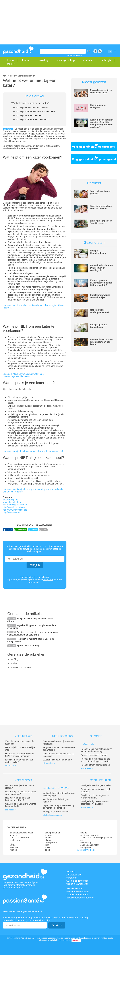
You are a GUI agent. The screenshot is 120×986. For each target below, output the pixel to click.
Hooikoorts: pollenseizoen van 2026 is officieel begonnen (19, 754)
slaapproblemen (52, 832)
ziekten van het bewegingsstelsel (96, 837)
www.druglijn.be (10, 499)
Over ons (70, 871)
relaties (13, 850)
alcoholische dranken (20, 667)
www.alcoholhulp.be (12, 502)
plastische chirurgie (89, 835)
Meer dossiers (62, 736)
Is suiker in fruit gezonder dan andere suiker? (19, 760)
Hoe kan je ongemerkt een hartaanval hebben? (17, 798)
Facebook (95, 51)
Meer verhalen (100, 780)
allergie (106, 60)
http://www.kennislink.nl (14, 507)
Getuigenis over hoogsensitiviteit (96, 785)
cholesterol (15, 840)
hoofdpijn (14, 659)
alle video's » (10, 810)
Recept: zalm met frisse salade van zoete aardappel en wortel (95, 760)
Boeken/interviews (56, 788)
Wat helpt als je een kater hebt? (30, 115)
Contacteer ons (73, 874)
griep (47, 850)
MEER (11, 64)
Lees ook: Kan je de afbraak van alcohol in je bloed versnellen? (33, 451)
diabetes (88, 60)
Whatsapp (21, 530)
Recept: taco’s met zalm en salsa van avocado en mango (96, 750)
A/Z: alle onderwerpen (77, 880)
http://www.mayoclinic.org (15, 510)
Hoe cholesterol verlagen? (98, 106)
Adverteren (71, 877)
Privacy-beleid (48, 580)
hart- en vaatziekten (19, 837)
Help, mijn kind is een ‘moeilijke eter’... (101, 222)
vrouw (48, 837)
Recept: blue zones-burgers (94, 755)
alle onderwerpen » (86, 850)
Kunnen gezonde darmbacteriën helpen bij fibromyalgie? (101, 282)
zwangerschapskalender (21, 832)
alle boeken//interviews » (53, 815)
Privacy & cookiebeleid (77, 891)
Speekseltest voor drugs (28, 645)
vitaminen (14, 847)
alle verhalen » (87, 807)
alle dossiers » (49, 763)
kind (47, 845)
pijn (11, 842)
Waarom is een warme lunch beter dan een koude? (101, 342)
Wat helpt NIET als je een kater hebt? (32, 119)
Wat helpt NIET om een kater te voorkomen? (35, 111)
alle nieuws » (10, 766)
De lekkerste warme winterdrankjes (100, 296)
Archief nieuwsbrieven (77, 884)
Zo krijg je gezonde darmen (56, 811)
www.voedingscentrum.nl (15, 504)
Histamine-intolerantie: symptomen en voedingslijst (101, 268)
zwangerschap (66, 60)
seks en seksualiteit (89, 845)
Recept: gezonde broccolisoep (98, 325)
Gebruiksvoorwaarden (77, 894)
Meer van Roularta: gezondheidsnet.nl (22, 911)
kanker (26, 60)
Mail (44, 530)
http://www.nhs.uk (11, 512)
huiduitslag (85, 842)
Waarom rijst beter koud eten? (57, 759)
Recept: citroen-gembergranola (95, 765)
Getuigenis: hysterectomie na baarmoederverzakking (94, 802)
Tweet (34, 530)
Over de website (74, 888)
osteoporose (51, 842)
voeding (44, 60)
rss (100, 51)
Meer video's (23, 780)
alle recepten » (87, 768)
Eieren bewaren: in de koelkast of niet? (101, 91)
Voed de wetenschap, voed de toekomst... (101, 207)
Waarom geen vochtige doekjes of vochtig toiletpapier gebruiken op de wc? (102, 123)
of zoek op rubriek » (74, 55)
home (10, 60)
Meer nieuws (23, 736)
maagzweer (85, 847)
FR (115, 51)
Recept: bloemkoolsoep (98, 251)
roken (47, 847)
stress (83, 840)
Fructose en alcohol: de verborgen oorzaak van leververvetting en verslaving (32, 633)
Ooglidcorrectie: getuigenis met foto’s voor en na (95, 796)
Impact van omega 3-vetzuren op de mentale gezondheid (58, 806)
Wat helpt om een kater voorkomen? (32, 107)
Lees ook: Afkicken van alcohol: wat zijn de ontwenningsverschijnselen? (23, 375)
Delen (9, 530)
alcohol (13, 663)
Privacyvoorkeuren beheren (80, 897)
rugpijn (48, 835)
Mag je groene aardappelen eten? (99, 311)
